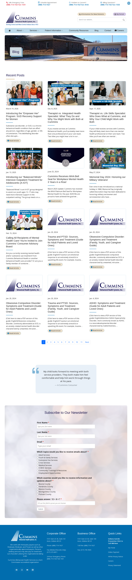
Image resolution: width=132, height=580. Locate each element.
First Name (42, 422)
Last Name (42, 432)
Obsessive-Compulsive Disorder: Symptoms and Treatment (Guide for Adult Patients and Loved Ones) (23, 307)
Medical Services (45, 465)
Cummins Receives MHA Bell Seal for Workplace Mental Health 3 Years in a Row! (66, 179)
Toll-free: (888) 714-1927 (86, 545)
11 (81, 342)
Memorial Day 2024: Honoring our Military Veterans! (107, 178)
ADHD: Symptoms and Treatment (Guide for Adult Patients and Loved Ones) (107, 306)
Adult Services (44, 455)
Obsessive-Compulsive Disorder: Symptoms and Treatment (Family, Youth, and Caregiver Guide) (106, 241)
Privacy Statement (114, 565)
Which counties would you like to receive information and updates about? (64, 479)
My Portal (111, 548)
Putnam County (45, 494)
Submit (40, 509)
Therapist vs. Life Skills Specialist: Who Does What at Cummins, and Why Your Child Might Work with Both (107, 117)
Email (39, 441)
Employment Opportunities (50, 473)
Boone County (44, 484)
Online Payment (113, 552)
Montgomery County (47, 492)
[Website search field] (99, 20)
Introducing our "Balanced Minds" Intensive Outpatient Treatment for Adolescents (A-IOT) (24, 180)
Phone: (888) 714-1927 (55, 545)
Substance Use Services (48, 460)
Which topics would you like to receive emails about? (62, 451)
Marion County (45, 489)
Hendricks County (46, 486)
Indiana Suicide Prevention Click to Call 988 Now (115, 541)
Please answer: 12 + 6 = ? (48, 499)
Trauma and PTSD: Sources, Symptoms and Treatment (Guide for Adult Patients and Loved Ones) (65, 241)
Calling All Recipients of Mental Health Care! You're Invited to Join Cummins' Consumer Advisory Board (24, 242)
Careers (111, 561)
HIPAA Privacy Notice (115, 557)
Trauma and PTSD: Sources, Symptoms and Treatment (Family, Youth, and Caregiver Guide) (63, 307)
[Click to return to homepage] (22, 18)
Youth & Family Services (48, 457)
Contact (107, 30)
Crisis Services (44, 463)
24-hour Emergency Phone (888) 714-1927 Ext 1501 (56, 558)
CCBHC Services (45, 468)
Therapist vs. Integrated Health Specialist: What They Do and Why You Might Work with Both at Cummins (65, 117)
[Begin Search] (123, 20)
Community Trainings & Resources (53, 470)
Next (87, 342)
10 (77, 342)
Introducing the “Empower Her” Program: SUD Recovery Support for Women (24, 116)
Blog (96, 30)
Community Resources (78, 30)
